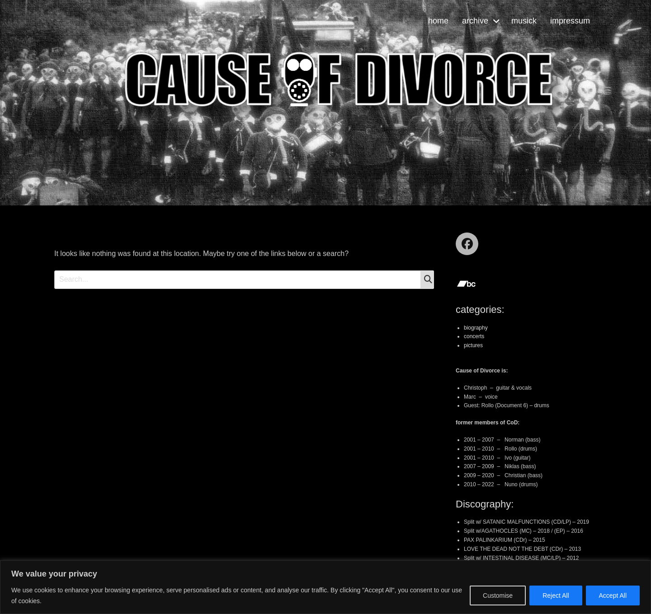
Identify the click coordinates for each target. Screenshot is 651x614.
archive (475, 20)
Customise (498, 595)
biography (476, 328)
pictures (473, 345)
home (438, 20)
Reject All (555, 595)
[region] (325, 587)
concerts (474, 336)
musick (524, 20)
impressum (570, 20)
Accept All (613, 595)
